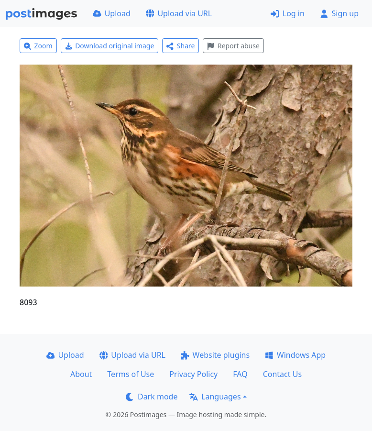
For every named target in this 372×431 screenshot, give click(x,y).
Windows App (295, 355)
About (81, 374)
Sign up (339, 13)
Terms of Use (130, 374)
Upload (112, 13)
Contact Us (282, 374)
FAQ (240, 374)
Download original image (109, 45)
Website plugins (215, 355)
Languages (215, 396)
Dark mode (151, 396)
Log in (288, 13)
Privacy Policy (193, 374)
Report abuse (233, 45)
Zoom (38, 45)
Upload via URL (179, 13)
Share (180, 45)
